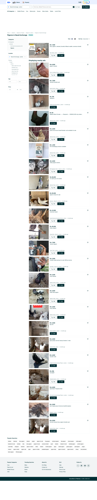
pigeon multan (80, 468)
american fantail (34, 465)
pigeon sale (88, 468)
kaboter (45, 465)
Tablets (49, 11)
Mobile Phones (19, 11)
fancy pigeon (19, 463)
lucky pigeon (18, 465)
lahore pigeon (69, 471)
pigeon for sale (38, 463)
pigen (7, 471)
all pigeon (83, 465)
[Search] (88, 7)
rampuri (73, 468)
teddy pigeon (76, 463)
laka (12, 465)
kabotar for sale (53, 465)
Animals (11, 32)
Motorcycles (30, 11)
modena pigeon (34, 468)
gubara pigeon (55, 468)
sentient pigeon (69, 465)
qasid (41, 465)
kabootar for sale (85, 463)
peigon (68, 468)
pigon (40, 468)
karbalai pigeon (61, 465)
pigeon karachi (48, 471)
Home (6, 32)
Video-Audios (43, 11)
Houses (37, 11)
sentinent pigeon (53, 463)
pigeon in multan (14, 471)
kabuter (26, 468)
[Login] (81, 2)
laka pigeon (61, 463)
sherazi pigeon (69, 463)
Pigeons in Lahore (27, 32)
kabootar (13, 463)
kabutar (26, 463)
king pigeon (45, 463)
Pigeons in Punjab (18, 32)
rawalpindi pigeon (23, 471)
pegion (31, 463)
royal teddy (77, 465)
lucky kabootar (61, 471)
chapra (54, 471)
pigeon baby (31, 471)
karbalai (7, 465)
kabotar (7, 463)
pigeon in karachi (39, 471)
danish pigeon (47, 468)
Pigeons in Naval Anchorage (38, 32)
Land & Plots (56, 11)
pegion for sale (26, 465)
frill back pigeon (77, 471)
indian (22, 468)
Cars (25, 11)
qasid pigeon (62, 468)
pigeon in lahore (15, 468)
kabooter (8, 468)
